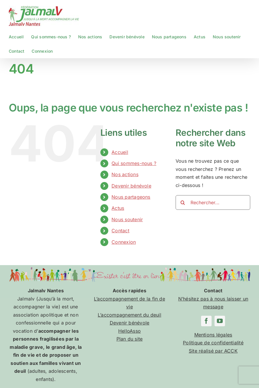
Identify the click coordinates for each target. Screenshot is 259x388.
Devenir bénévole (131, 186)
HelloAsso (129, 331)
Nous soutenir (127, 219)
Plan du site (129, 339)
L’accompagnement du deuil (129, 315)
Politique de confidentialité (213, 343)
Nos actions (125, 174)
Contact (120, 231)
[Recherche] (183, 202)
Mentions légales (213, 335)
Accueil (120, 152)
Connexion (124, 242)
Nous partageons (131, 197)
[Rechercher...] (213, 202)
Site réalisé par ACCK (213, 351)
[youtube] (220, 321)
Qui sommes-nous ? (134, 163)
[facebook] (206, 321)
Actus (118, 208)
